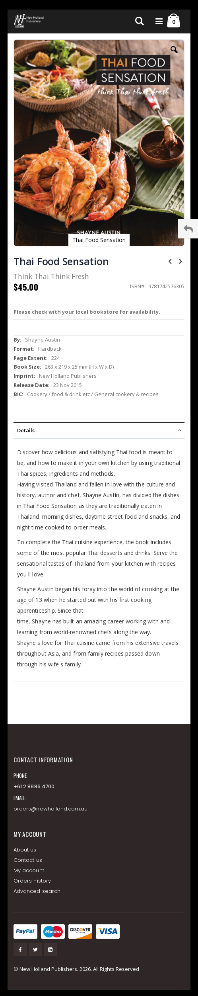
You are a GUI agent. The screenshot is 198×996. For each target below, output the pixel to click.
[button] (174, 56)
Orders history (32, 881)
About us (25, 849)
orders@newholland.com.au (51, 808)
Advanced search (37, 891)
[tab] (99, 430)
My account (29, 870)
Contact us (28, 860)
